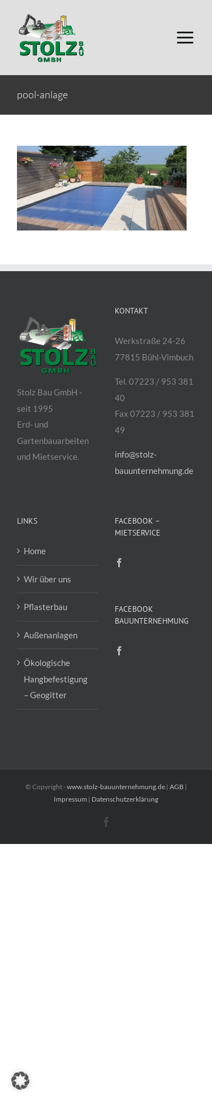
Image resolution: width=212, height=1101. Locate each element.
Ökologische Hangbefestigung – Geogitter (56, 679)
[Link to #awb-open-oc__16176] (185, 37)
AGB (177, 786)
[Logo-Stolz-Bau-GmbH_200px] (51, 15)
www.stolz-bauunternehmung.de (116, 786)
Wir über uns (47, 579)
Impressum (70, 799)
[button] (20, 1080)
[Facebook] (119, 562)
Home (35, 551)
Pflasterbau (45, 607)
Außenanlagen (50, 635)
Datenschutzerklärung (125, 799)
